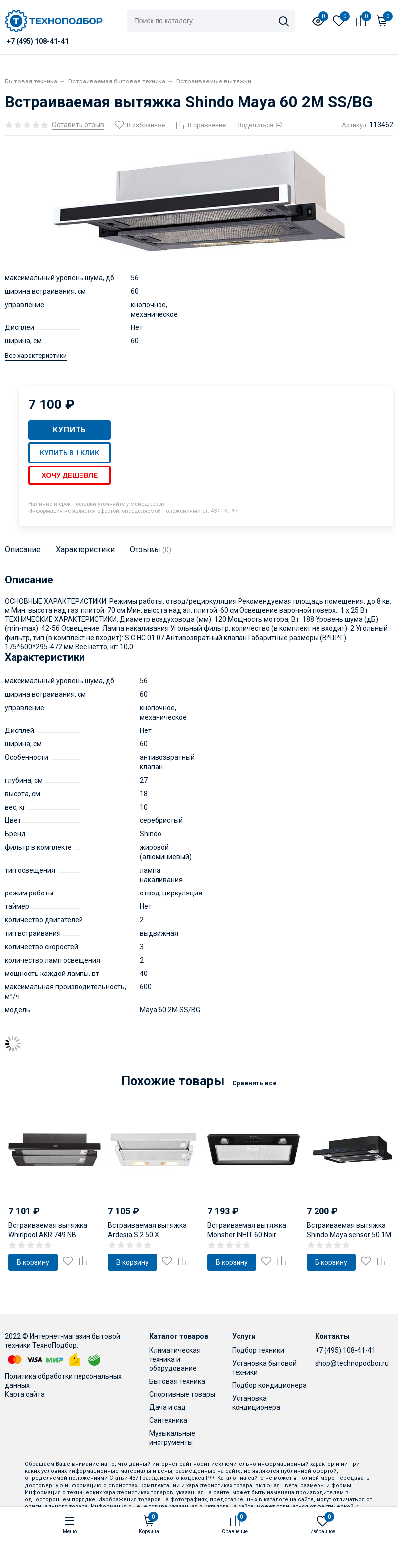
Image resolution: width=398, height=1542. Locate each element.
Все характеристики (36, 355)
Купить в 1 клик (69, 453)
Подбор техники (258, 1350)
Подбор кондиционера (269, 1385)
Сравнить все (254, 1083)
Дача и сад (167, 1407)
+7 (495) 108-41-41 (345, 1350)
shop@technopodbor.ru (352, 1363)
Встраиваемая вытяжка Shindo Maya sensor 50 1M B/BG (349, 1234)
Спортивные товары (182, 1394)
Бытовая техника (177, 1381)
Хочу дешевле (69, 475)
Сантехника (168, 1420)
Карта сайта (25, 1394)
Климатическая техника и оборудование (175, 1359)
